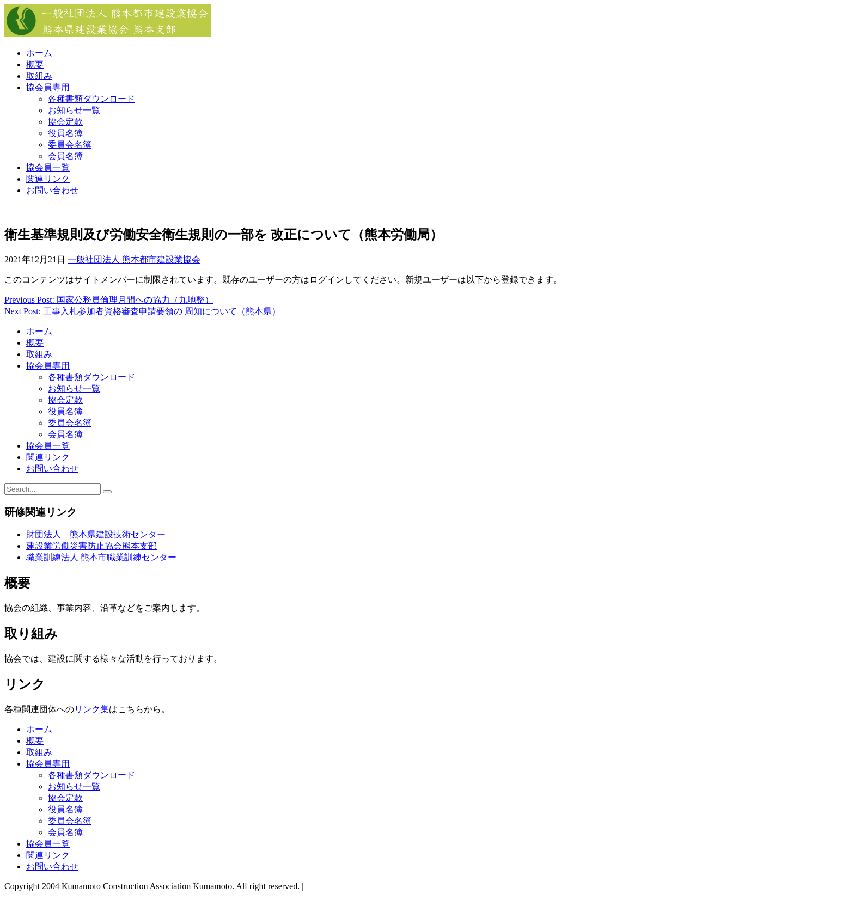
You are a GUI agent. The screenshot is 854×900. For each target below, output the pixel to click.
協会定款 (65, 121)
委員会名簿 (69, 144)
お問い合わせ (52, 190)
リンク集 (91, 709)
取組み (39, 76)
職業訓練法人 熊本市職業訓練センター (101, 557)
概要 (35, 64)
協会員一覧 (48, 167)
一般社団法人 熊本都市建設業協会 (134, 259)
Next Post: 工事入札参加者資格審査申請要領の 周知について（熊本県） (142, 311)
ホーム (39, 53)
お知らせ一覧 (74, 110)
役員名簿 (65, 133)
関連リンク (48, 178)
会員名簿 (65, 156)
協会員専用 (48, 87)
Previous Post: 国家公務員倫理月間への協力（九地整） (108, 299)
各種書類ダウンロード (91, 98)
